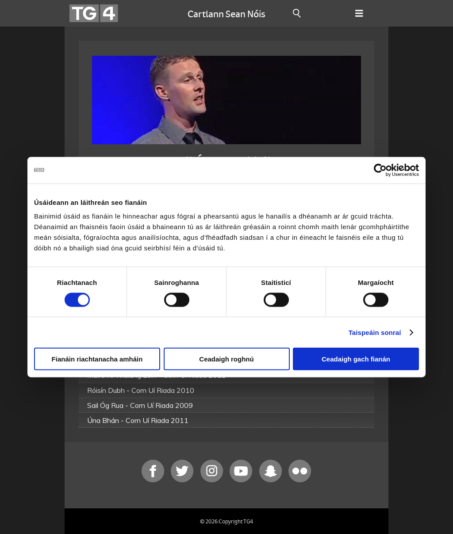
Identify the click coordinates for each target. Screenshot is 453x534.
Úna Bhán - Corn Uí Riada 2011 (137, 420)
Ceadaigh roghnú (226, 359)
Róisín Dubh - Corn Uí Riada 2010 (140, 390)
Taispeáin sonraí (375, 332)
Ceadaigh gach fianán (356, 359)
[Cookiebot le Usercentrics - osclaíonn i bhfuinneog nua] (380, 170)
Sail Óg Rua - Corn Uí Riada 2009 (140, 405)
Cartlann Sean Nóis (226, 13)
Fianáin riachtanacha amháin (97, 359)
